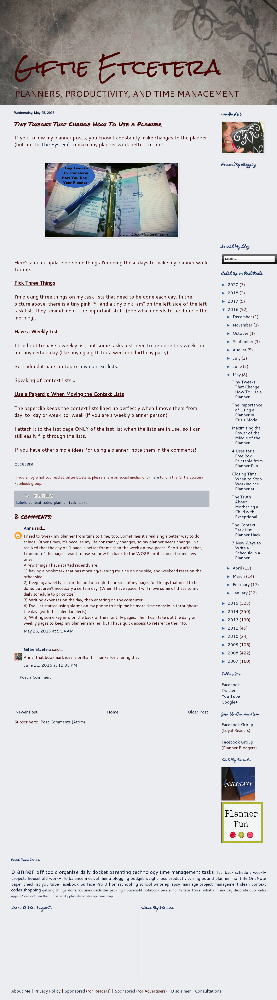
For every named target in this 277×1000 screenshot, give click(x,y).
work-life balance (66, 878)
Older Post (198, 712)
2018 (234, 293)
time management (180, 871)
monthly (239, 878)
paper (16, 884)
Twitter (228, 690)
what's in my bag (217, 890)
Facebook (230, 684)
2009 (234, 644)
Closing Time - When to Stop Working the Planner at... (247, 481)
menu (105, 878)
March (239, 576)
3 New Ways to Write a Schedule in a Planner (246, 550)
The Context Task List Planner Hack (246, 530)
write (158, 884)
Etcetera (23, 463)
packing (116, 890)
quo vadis (257, 890)
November (243, 325)
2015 (234, 603)
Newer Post (26, 712)
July (237, 358)
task (72, 502)
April (238, 568)
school (145, 884)
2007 (234, 661)
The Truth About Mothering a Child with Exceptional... (246, 507)
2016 (234, 309)
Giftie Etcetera (117, 66)
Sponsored (74, 991)
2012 (234, 628)
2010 (234, 636)
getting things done (59, 890)
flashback (224, 872)
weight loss (156, 878)
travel (197, 890)
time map (106, 896)
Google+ (229, 702)
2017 (234, 301)
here (155, 477)
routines (85, 890)
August (240, 350)
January (241, 593)
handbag (43, 896)
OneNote (257, 878)
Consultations (208, 991)
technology (145, 871)
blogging (120, 878)
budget (137, 878)
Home (112, 712)
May (237, 374)
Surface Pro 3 (93, 884)
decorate (241, 890)
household (38, 878)
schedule (243, 872)
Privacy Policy (47, 991)
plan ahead (77, 896)
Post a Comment (35, 677)
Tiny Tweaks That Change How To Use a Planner (247, 389)
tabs (187, 890)
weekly (259, 872)
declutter (101, 890)
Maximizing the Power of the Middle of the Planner (246, 435)
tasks (82, 502)
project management (218, 884)
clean (245, 884)
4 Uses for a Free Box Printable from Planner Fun (247, 458)
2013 (234, 620)
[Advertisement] (111, 694)
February (242, 584)
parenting (120, 871)
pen (164, 890)
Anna (29, 528)
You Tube (230, 696)
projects (19, 878)
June (238, 366)
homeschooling (123, 884)
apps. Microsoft (23, 896)
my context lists (99, 366)
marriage (189, 884)
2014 (234, 611)
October (241, 333)
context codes (40, 502)
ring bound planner (211, 878)
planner (60, 502)
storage (92, 896)
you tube (50, 884)
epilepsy (172, 884)
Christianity (59, 896)
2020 (234, 284)
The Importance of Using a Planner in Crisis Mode (247, 412)
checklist (31, 884)
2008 (234, 653)
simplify (175, 890)
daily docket (94, 871)
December (243, 316)
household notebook (142, 890)
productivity (179, 878)
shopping (32, 890)
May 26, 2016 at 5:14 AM (49, 631)
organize (69, 871)
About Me (20, 991)
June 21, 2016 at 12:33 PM (50, 665)
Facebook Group (237, 724)
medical (92, 878)
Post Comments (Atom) (62, 722)
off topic (46, 871)
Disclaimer (181, 991)
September (243, 341)
